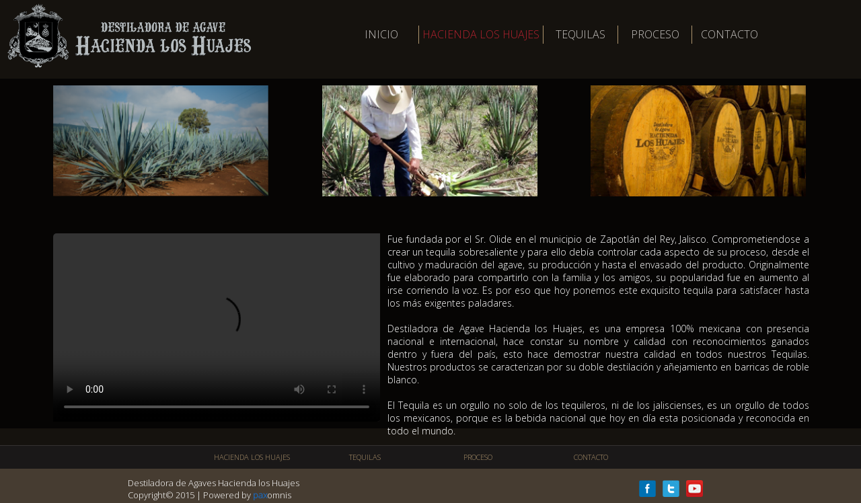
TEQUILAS (580, 34)
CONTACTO (729, 34)
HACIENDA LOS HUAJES (480, 34)
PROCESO (655, 34)
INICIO (381, 34)
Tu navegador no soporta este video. (216, 327)
